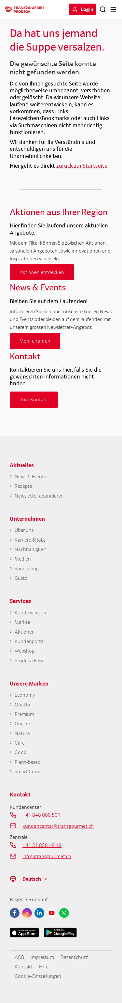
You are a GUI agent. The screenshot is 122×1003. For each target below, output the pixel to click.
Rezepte (23, 486)
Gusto (21, 578)
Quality (22, 705)
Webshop (24, 651)
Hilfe (43, 966)
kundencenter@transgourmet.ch (58, 826)
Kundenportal (30, 641)
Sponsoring (27, 568)
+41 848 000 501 (41, 814)
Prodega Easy (29, 660)
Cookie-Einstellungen (38, 976)
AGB (19, 957)
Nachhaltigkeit (30, 549)
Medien (23, 559)
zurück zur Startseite (81, 165)
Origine (22, 723)
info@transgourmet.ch (46, 856)
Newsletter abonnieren (39, 496)
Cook (20, 752)
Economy (25, 695)
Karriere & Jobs (30, 540)
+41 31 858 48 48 (41, 845)
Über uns (24, 530)
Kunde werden (30, 613)
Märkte (22, 622)
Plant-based (28, 762)
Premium (24, 714)
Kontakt (24, 966)
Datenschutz (74, 957)
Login (87, 9)
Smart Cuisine (29, 771)
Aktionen (25, 632)
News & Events (30, 476)
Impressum (42, 957)
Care (20, 743)
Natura (22, 733)
